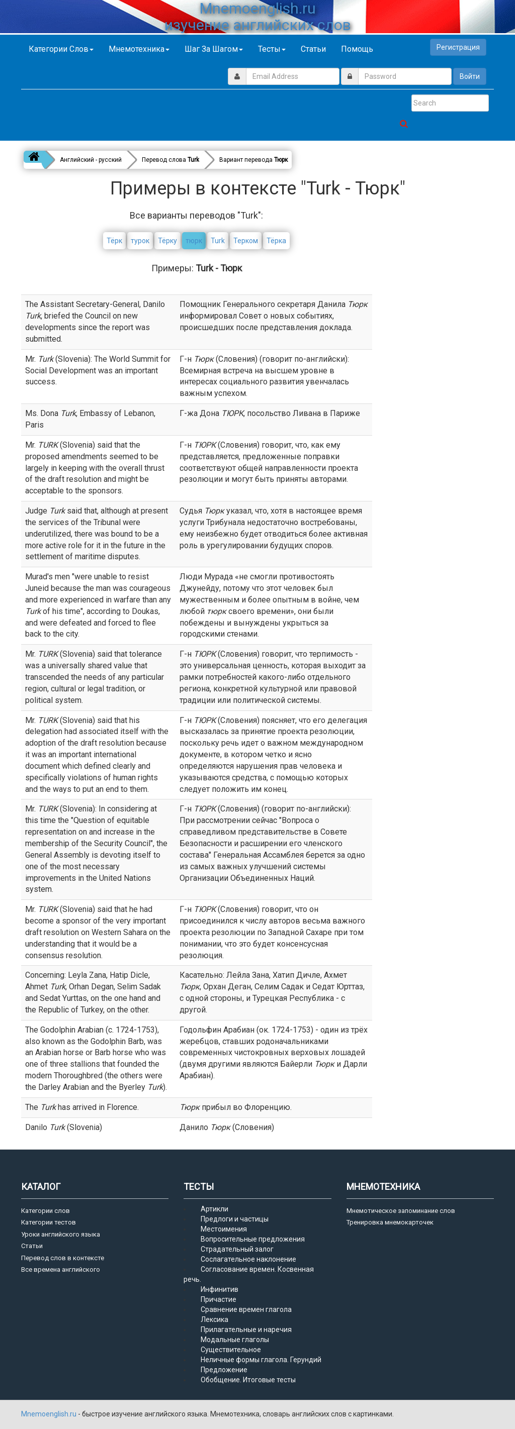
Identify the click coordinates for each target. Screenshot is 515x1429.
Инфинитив (219, 1289)
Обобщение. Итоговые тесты (248, 1380)
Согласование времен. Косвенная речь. (249, 1274)
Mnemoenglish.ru (49, 1414)
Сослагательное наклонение (248, 1259)
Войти (470, 76)
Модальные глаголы (235, 1340)
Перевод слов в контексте (62, 1258)
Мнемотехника (139, 49)
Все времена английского (60, 1269)
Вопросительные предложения (253, 1239)
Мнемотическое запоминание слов (401, 1210)
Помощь (357, 49)
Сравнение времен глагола (246, 1309)
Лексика (214, 1319)
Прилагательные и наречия (246, 1329)
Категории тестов (48, 1222)
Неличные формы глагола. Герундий (261, 1360)
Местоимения (224, 1229)
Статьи (313, 49)
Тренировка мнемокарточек (390, 1222)
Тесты (272, 49)
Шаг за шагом (214, 49)
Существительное (231, 1350)
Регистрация (458, 47)
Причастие (218, 1299)
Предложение (224, 1370)
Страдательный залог (237, 1249)
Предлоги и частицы (235, 1219)
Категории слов (61, 49)
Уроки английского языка (60, 1234)
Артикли (214, 1209)
